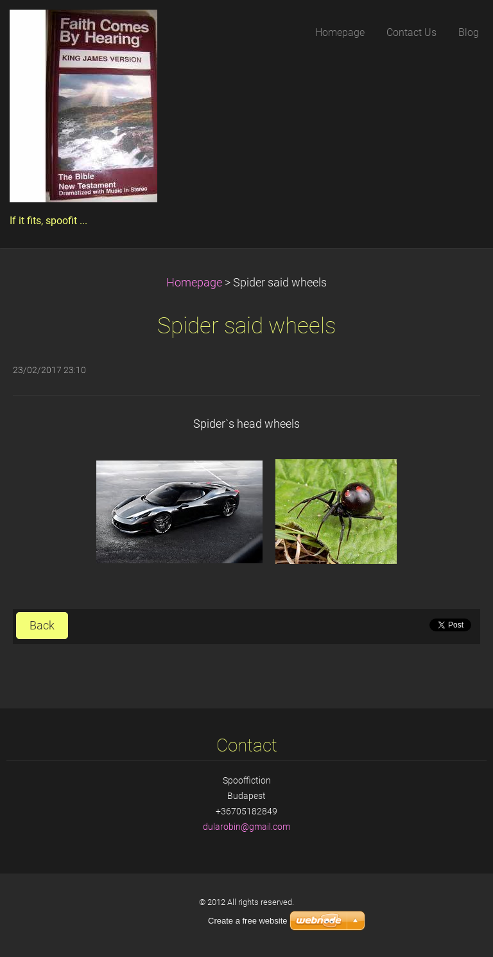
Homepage (194, 282)
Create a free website (248, 921)
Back (42, 625)
